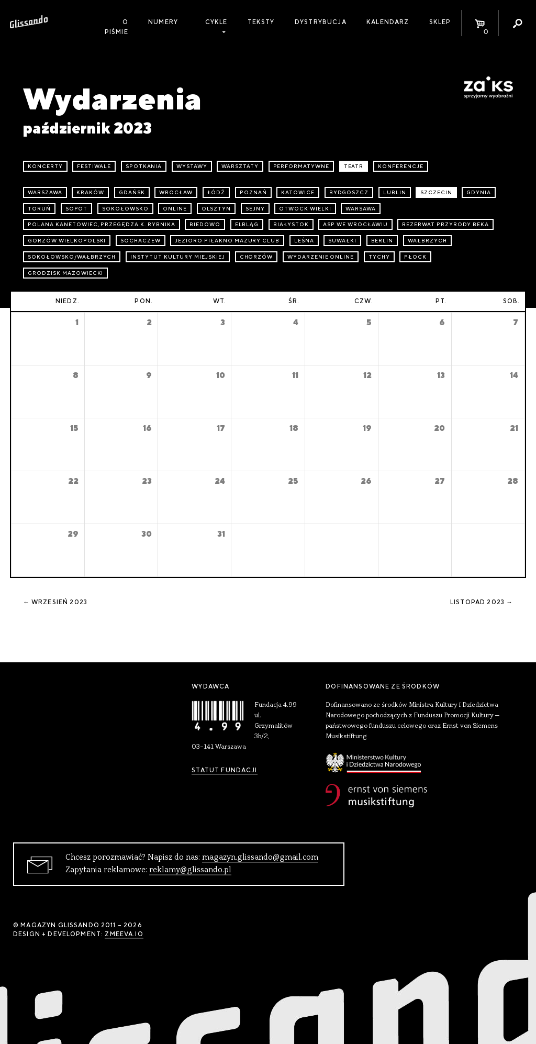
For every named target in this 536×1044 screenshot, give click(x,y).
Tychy (379, 257)
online (175, 209)
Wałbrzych (427, 240)
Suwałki (342, 240)
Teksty (261, 22)
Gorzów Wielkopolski (67, 240)
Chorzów (256, 257)
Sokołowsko (125, 209)
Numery (163, 22)
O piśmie (116, 27)
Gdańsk (132, 192)
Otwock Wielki (305, 209)
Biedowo (204, 224)
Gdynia (478, 192)
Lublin (394, 192)
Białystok (291, 224)
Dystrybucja (321, 22)
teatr (354, 166)
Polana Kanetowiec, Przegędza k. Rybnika (101, 224)
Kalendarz (387, 22)
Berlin (382, 240)
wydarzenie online (320, 257)
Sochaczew (140, 240)
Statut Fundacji (224, 770)
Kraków (90, 192)
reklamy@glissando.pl (190, 870)
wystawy (191, 166)
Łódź (216, 192)
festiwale (94, 166)
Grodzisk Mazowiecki (65, 273)
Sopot (76, 209)
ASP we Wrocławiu (355, 224)
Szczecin (436, 192)
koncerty (45, 166)
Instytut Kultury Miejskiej (177, 257)
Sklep (440, 22)
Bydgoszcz (349, 192)
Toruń (39, 209)
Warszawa (45, 192)
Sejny (255, 209)
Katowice (298, 192)
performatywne (301, 166)
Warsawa (360, 209)
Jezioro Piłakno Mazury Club (227, 240)
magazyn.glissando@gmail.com (260, 857)
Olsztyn (216, 209)
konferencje (400, 166)
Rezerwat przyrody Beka (445, 224)
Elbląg (247, 224)
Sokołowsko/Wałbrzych (72, 257)
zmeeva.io (124, 934)
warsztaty (240, 166)
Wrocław (176, 192)
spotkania (144, 166)
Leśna (304, 240)
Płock (415, 257)
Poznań (253, 192)
